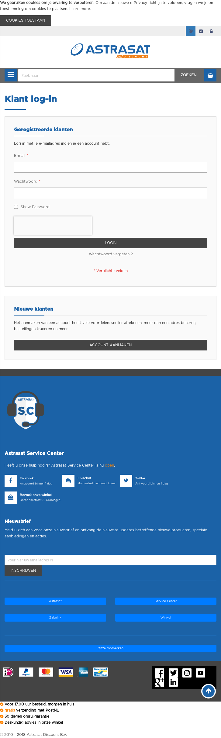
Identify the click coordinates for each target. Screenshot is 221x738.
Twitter (140, 478)
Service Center (166, 601)
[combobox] (96, 75)
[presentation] (53, 225)
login (211, 31)
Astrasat (55, 601)
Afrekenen (201, 31)
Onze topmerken (110, 648)
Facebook (26, 478)
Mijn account (190, 31)
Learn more (79, 9)
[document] (110, 13)
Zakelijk (55, 617)
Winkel (166, 617)
